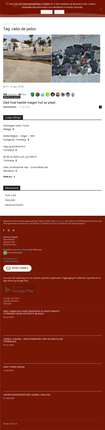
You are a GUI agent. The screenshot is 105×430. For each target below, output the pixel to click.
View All (7, 176)
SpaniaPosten (10, 107)
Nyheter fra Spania (11, 97)
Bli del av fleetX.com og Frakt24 (19, 156)
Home (6, 24)
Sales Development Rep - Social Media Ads (25, 167)
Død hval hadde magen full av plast (29, 102)
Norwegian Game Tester (16, 125)
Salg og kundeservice (14, 146)
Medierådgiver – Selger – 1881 (19, 135)
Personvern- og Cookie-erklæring (10, 259)
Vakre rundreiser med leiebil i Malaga (26, 401)
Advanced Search (14, 204)
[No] (101, 8)
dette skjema (22, 249)
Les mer (59, 12)
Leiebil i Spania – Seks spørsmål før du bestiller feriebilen (33, 347)
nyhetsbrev (60, 221)
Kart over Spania (14, 373)
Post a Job (10, 195)
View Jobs (10, 200)
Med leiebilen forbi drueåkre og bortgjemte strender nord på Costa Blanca (31, 319)
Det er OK (46, 12)
